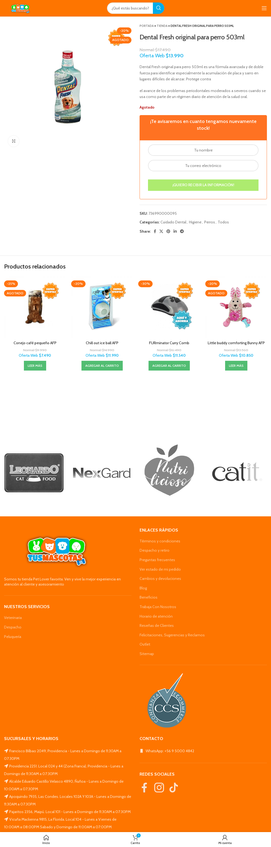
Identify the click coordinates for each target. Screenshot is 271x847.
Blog (143, 588)
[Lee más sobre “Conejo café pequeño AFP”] (35, 366)
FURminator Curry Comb (169, 342)
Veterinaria (13, 617)
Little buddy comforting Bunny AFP (236, 342)
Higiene (195, 222)
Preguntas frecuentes (157, 559)
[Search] (135, 8)
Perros (209, 222)
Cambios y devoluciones (160, 578)
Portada (147, 26)
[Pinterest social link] (168, 231)
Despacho (12, 627)
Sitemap (147, 653)
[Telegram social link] (181, 231)
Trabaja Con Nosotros (158, 606)
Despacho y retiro (154, 550)
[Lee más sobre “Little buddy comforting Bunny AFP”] (236, 366)
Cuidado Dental (173, 222)
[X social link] (161, 231)
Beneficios (148, 597)
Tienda (162, 26)
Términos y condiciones (160, 541)
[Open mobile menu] (264, 8)
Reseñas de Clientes (157, 625)
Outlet (145, 644)
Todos (223, 222)
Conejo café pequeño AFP (35, 342)
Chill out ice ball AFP (102, 342)
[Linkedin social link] (175, 231)
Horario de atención (156, 616)
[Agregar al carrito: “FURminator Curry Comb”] (169, 366)
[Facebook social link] (155, 231)
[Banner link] (34, 473)
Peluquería (12, 636)
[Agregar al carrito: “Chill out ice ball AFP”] (102, 366)
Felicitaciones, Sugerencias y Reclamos (172, 635)
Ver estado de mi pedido (160, 569)
